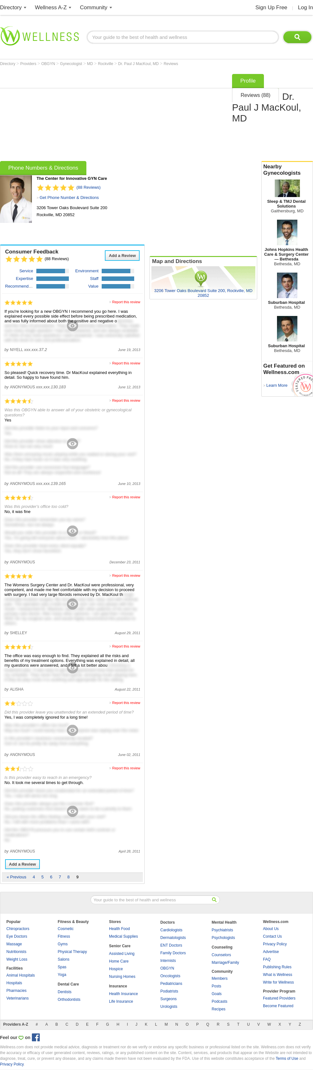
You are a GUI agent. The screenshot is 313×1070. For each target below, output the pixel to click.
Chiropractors (17, 929)
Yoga (62, 974)
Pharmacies (16, 990)
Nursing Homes (122, 976)
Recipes (218, 1009)
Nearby (287, 170)
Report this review (126, 302)
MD (90, 64)
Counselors (221, 955)
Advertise (271, 951)
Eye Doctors (16, 936)
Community (93, 7)
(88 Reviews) (88, 187)
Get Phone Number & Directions (69, 197)
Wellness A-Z (51, 7)
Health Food (119, 929)
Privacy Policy (275, 944)
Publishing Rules (277, 967)
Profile (248, 81)
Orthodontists (69, 999)
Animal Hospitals (20, 975)
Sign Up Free (271, 7)
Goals (217, 994)
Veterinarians (17, 998)
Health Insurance (123, 994)
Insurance (118, 986)
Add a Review (122, 255)
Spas (62, 967)
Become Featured (278, 1006)
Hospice (116, 969)
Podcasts (219, 1001)
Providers (28, 64)
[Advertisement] (87, 115)
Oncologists (170, 976)
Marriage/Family (225, 962)
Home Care (118, 961)
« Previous (16, 877)
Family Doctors (173, 953)
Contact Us (272, 936)
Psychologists (223, 937)
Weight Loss (16, 959)
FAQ (267, 959)
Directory (11, 7)
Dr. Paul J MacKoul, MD (139, 64)
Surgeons (168, 999)
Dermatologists (173, 937)
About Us (271, 929)
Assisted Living (122, 953)
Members (220, 978)
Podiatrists (169, 991)
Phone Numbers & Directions (43, 168)
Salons (63, 959)
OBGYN (48, 64)
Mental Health (224, 922)
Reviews (171, 64)
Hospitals (14, 983)
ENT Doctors (171, 945)
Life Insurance (121, 1001)
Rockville (106, 64)
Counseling (222, 947)
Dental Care (68, 984)
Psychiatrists (222, 930)
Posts (216, 986)
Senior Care (119, 946)
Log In (305, 7)
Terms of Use (287, 1058)
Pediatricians (171, 983)
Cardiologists (171, 930)
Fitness (64, 936)
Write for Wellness (278, 982)
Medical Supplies (123, 936)
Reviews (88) (255, 95)
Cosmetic (66, 929)
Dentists (64, 992)
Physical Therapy (72, 951)
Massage (14, 944)
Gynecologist (71, 64)
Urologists (168, 1006)
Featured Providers (279, 998)
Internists (168, 960)
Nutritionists (16, 951)
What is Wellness (277, 974)
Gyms (63, 944)
